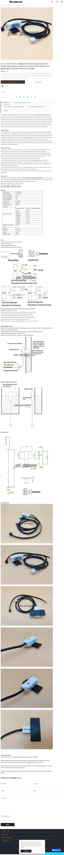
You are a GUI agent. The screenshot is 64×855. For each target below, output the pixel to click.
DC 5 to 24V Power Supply (22, 5)
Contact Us (38, 82)
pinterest (32, 97)
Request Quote (13, 82)
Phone (34, 791)
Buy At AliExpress (9, 92)
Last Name (36, 784)
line (20, 97)
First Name (3, 784)
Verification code (5, 817)
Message (3, 798)
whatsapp (28, 97)
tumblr (35, 97)
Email (2, 791)
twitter (24, 97)
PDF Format (2, 86)
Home (2, 5)
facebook (17, 97)
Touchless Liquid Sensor (9, 5)
